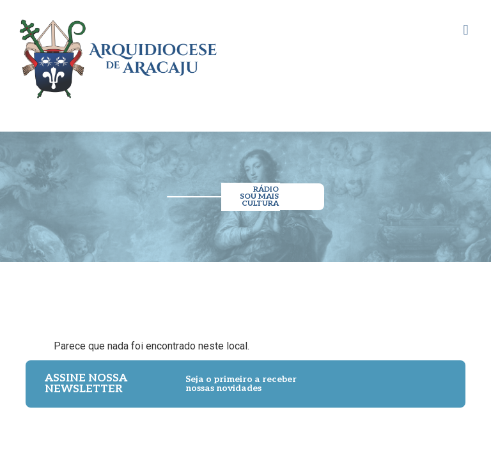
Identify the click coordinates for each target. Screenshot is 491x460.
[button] (466, 29)
